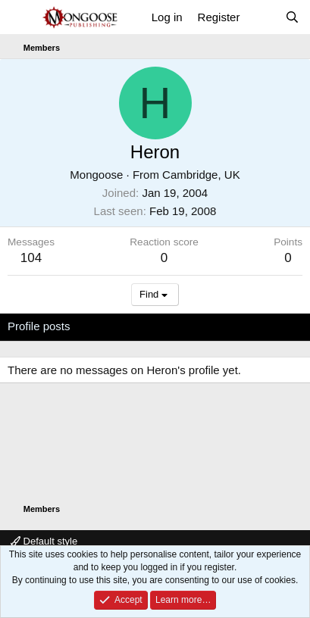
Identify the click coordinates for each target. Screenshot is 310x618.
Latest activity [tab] (120, 326)
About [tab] (243, 326)
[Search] (292, 17)
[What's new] (262, 17)
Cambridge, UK (201, 174)
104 (31, 258)
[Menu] (21, 17)
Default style (44, 541)
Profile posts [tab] (39, 326)
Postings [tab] (191, 326)
